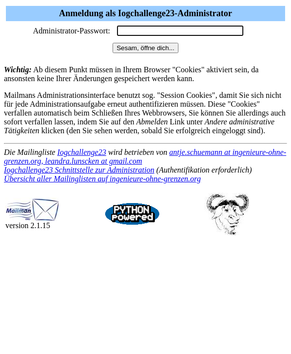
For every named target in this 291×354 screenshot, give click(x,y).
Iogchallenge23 (81, 152)
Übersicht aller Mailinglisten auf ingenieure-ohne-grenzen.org (102, 179)
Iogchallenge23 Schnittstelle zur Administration (79, 170)
